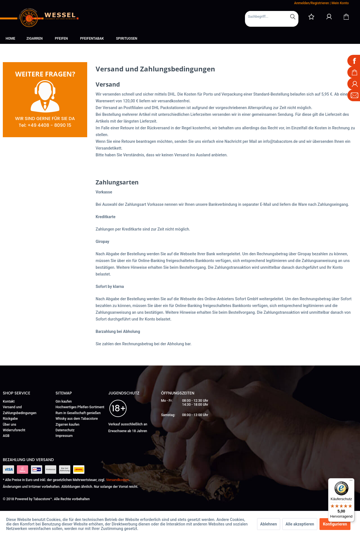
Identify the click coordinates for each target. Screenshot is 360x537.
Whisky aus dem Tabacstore (77, 419)
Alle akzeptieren (299, 524)
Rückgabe (10, 419)
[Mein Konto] (329, 16)
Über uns (9, 425)
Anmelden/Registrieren (311, 3)
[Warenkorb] (346, 16)
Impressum (64, 436)
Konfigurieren (335, 524)
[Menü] (351, 481)
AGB (6, 436)
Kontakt (9, 401)
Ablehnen (268, 524)
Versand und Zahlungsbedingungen (20, 410)
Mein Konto (340, 3)
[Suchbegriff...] (271, 16)
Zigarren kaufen (68, 425)
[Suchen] (293, 16)
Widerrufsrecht (14, 430)
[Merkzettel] (311, 16)
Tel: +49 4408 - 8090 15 (45, 125)
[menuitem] (271, 19)
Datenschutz (65, 430)
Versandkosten (117, 480)
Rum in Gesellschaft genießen (78, 413)
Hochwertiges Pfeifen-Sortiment (80, 407)
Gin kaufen (64, 401)
